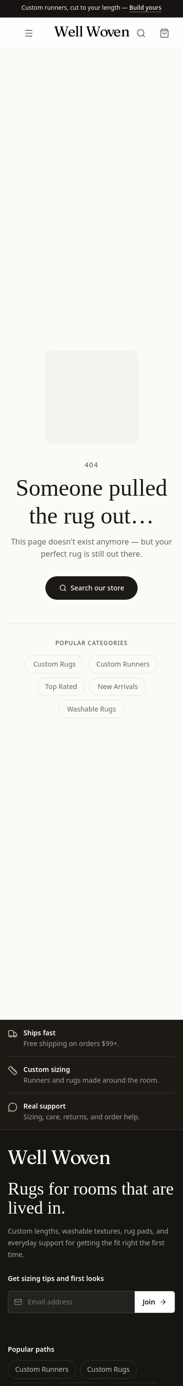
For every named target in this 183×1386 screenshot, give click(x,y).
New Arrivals (118, 686)
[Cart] (164, 33)
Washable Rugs (91, 709)
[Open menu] (29, 33)
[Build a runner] (145, 7)
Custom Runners (123, 664)
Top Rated (61, 686)
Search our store (91, 587)
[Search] (141, 33)
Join (154, 1301)
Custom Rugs (54, 664)
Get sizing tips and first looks (56, 1278)
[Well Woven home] (91, 33)
